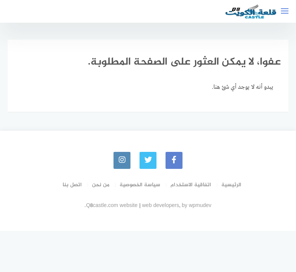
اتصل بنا (72, 185)
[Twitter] (148, 160)
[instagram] (121, 160)
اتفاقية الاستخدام (190, 185)
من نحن (100, 185)
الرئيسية (231, 185)
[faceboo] (174, 160)
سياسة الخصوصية (140, 185)
